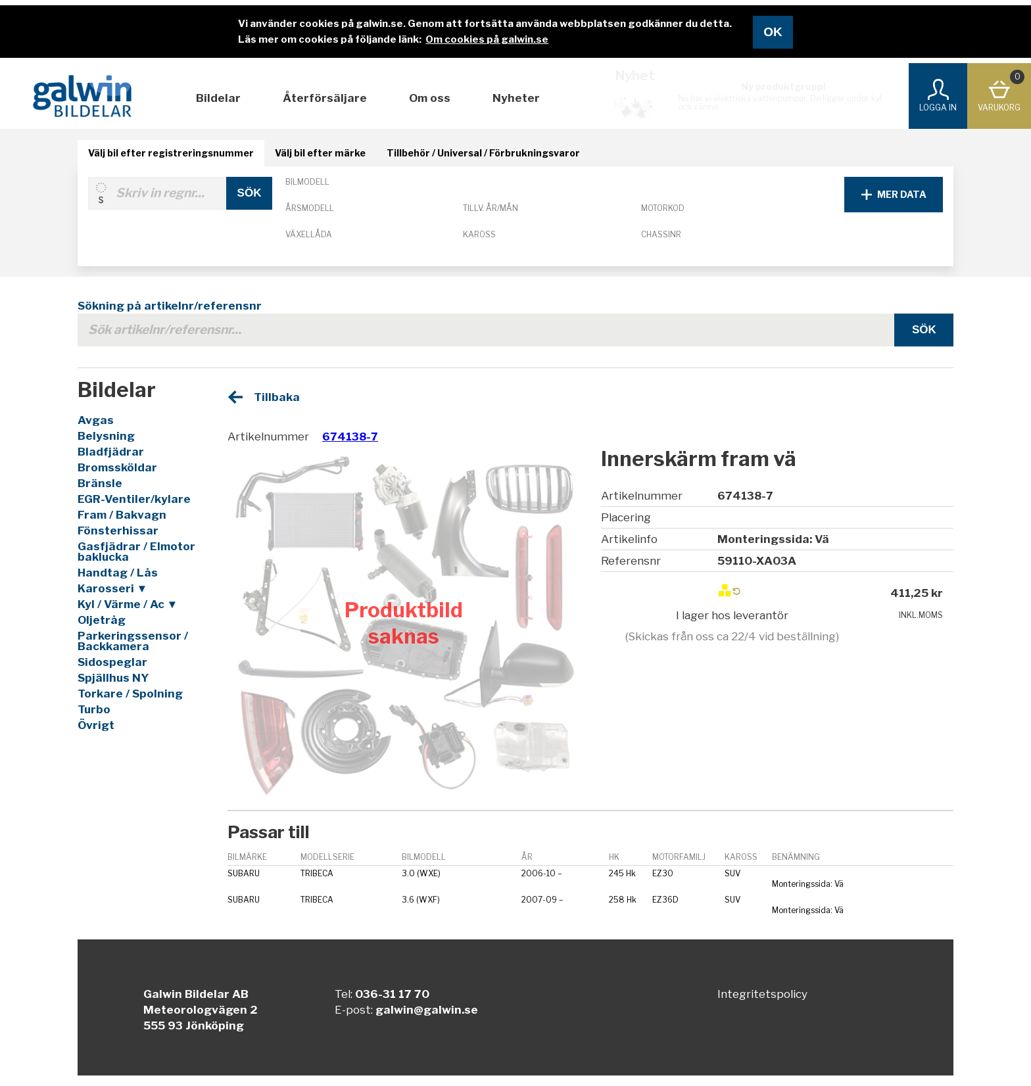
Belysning (106, 435)
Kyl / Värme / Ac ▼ (128, 604)
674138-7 (350, 436)
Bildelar (218, 98)
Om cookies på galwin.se (486, 39)
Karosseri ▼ (113, 588)
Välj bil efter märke (320, 152)
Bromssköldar (117, 467)
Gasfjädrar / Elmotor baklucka (136, 551)
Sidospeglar (112, 662)
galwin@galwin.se (426, 1009)
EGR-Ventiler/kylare (134, 499)
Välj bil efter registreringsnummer (171, 152)
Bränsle (100, 483)
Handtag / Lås (118, 572)
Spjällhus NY (113, 677)
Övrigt (96, 725)
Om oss (429, 98)
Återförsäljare (325, 98)
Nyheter (516, 98)
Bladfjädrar (111, 451)
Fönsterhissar (118, 530)
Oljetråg (102, 619)
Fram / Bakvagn (122, 514)
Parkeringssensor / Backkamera (133, 641)
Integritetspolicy (762, 994)
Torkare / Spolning (130, 693)
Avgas (96, 420)
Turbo (94, 709)
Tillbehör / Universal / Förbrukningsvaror (483, 152)
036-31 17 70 (392, 994)
